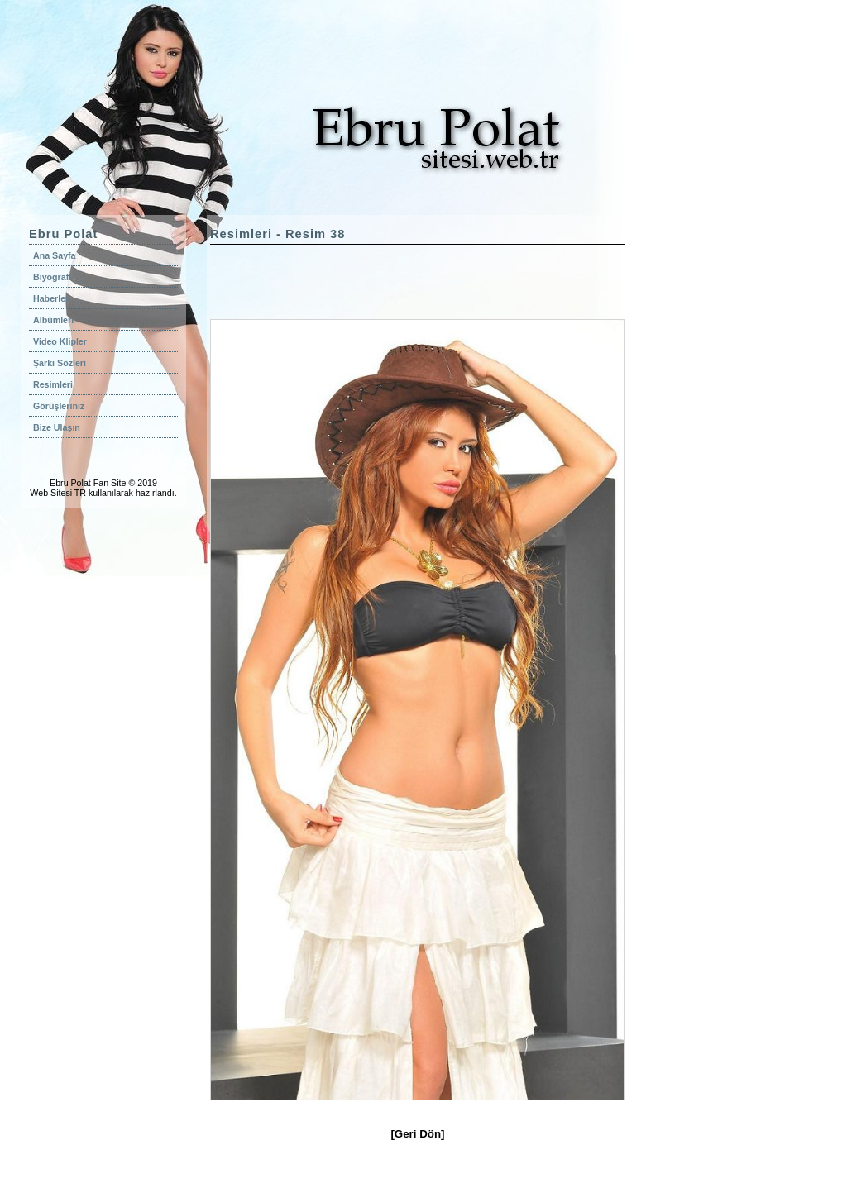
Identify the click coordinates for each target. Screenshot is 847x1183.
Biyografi (52, 277)
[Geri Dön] (417, 1134)
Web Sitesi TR (58, 493)
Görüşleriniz (58, 406)
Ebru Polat (70, 483)
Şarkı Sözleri (59, 363)
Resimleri (53, 384)
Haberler (51, 298)
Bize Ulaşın (56, 427)
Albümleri (53, 320)
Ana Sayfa (54, 255)
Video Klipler (60, 341)
